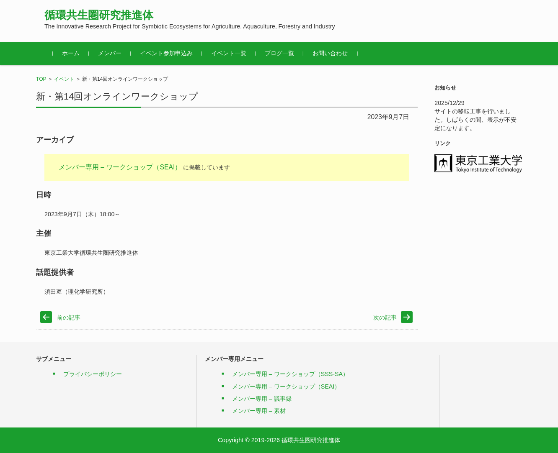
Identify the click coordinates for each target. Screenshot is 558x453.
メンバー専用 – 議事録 (262, 398)
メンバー (109, 53)
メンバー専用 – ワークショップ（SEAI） (120, 167)
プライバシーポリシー (92, 374)
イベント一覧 (228, 53)
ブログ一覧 (279, 53)
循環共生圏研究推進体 (98, 15)
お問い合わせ (330, 53)
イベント (64, 79)
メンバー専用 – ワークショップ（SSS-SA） (290, 374)
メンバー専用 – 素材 (259, 410)
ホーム (71, 53)
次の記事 (385, 317)
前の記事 (68, 317)
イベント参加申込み (166, 53)
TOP (41, 79)
